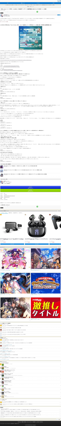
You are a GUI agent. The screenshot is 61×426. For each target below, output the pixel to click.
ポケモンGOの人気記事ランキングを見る (5, 359)
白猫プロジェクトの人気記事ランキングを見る (5, 353)
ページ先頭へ (58, 419)
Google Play (30, 190)
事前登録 (28, 6)
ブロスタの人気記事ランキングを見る (4, 347)
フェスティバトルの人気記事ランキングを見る (5, 356)
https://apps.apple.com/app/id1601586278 (7, 69)
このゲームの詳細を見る (7, 183)
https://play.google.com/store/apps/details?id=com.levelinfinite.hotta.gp (13, 70)
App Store (30, 187)
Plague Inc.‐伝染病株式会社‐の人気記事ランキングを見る (6, 350)
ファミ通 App (3, 1)
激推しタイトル (32, 6)
